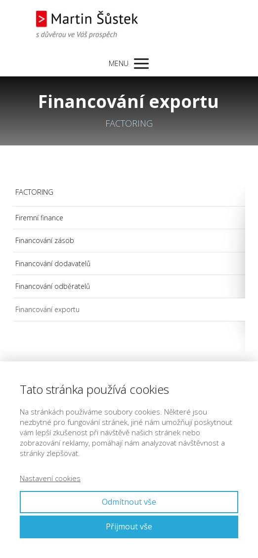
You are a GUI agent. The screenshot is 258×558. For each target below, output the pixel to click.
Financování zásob (44, 240)
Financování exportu (47, 309)
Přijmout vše (129, 526)
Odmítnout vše (129, 501)
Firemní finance (39, 217)
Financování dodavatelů (52, 263)
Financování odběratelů (52, 286)
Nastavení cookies (50, 478)
